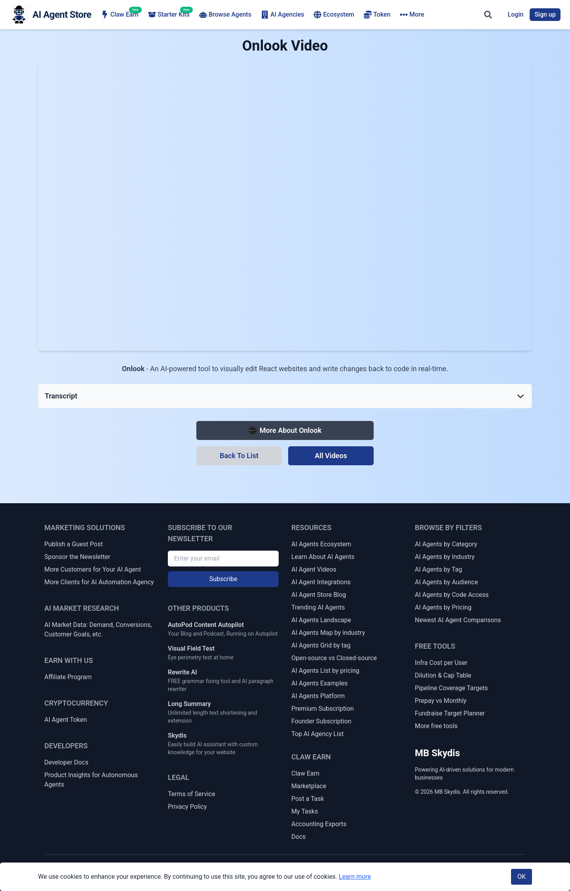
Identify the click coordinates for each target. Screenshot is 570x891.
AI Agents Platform (318, 696)
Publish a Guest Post (73, 544)
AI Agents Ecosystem (321, 544)
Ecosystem (334, 15)
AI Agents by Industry (445, 557)
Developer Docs (66, 762)
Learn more (355, 876)
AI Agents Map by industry (328, 632)
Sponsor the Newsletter (77, 557)
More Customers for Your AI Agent (92, 569)
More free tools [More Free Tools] (436, 726)
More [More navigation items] (412, 15)
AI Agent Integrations (321, 582)
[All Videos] (331, 455)
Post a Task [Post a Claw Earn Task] (307, 798)
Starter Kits (169, 14)
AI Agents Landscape (321, 620)
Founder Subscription (321, 721)
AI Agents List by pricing (325, 670)
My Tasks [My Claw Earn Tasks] (304, 811)
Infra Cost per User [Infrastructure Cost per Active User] (441, 662)
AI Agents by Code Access (452, 594)
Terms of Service (191, 794)
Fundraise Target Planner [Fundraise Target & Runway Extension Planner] (450, 713)
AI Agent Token (65, 719)
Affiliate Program (68, 677)
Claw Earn (120, 14)
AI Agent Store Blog (318, 594)
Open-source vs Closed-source (334, 658)
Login (516, 14)
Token (377, 15)
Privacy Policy (187, 806)
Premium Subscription (322, 708)
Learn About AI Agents (323, 557)
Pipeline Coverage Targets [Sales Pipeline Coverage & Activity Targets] (451, 688)
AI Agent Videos (313, 569)
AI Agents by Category (446, 544)
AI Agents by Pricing (443, 607)
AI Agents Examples (319, 683)
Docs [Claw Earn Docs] (298, 836)
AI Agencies (282, 15)
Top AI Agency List (317, 734)
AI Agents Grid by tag (321, 645)
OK (521, 876)
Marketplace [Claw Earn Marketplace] (308, 786)
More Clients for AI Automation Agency (99, 582)
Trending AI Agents (318, 607)
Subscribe (223, 579)
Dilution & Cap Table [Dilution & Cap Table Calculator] (443, 675)
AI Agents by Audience (446, 582)
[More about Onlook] (285, 430)
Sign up (545, 14)
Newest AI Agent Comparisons (458, 620)
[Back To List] (239, 455)
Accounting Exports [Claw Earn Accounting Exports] (318, 824)
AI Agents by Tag (438, 569)
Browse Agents (225, 15)
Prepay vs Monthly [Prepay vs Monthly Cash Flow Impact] (440, 700)
